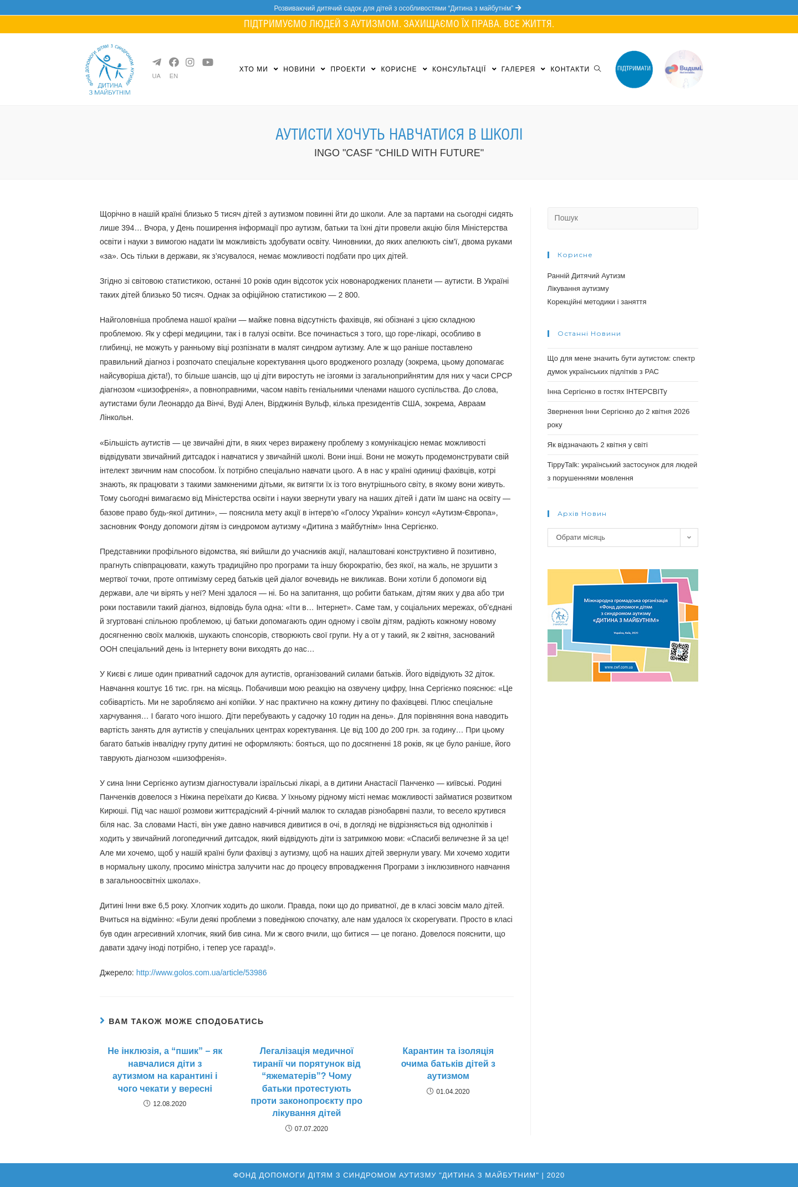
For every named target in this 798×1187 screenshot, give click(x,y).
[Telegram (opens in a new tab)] (156, 62)
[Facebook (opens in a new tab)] (173, 62)
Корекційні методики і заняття (597, 302)
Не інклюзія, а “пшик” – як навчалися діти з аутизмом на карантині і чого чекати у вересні (165, 1069)
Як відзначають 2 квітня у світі (598, 445)
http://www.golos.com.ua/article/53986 (201, 972)
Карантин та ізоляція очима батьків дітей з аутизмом (448, 1063)
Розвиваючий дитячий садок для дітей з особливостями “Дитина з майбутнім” (399, 8)
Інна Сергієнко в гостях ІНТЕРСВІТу (607, 391)
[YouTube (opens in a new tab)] (206, 62)
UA (156, 76)
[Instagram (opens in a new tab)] (189, 62)
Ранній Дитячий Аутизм (587, 276)
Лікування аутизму (578, 288)
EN (174, 76)
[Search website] (597, 69)
